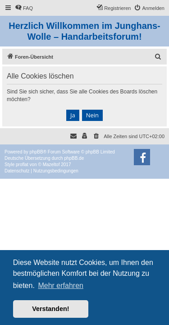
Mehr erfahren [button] (60, 285)
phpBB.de (74, 158)
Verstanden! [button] (50, 308)
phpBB (36, 151)
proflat (22, 164)
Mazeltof (51, 164)
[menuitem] (24, 8)
